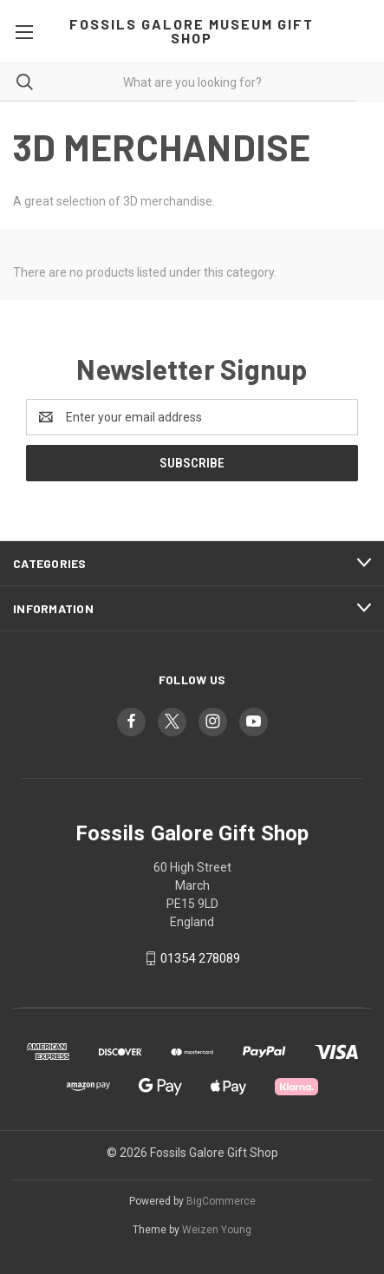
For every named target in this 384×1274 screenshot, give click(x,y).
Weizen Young (216, 1230)
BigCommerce (221, 1201)
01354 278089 (200, 958)
